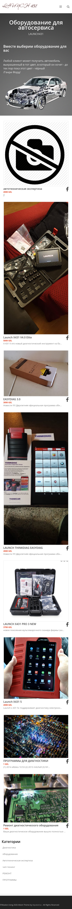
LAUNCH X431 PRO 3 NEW (19, 645)
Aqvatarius (37, 905)
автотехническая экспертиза (22, 211)
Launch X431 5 (12, 723)
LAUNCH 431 (20, 2)
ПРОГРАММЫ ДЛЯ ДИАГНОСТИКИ (25, 777)
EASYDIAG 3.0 (11, 416)
